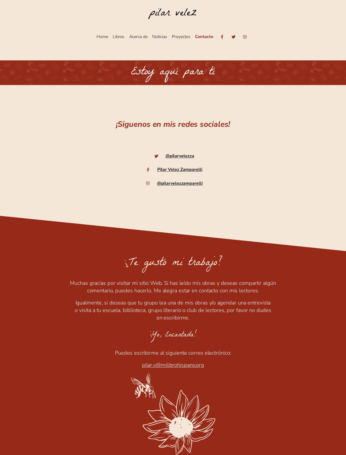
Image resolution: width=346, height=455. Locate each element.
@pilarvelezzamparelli (180, 183)
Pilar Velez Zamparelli (180, 169)
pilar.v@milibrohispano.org (173, 365)
